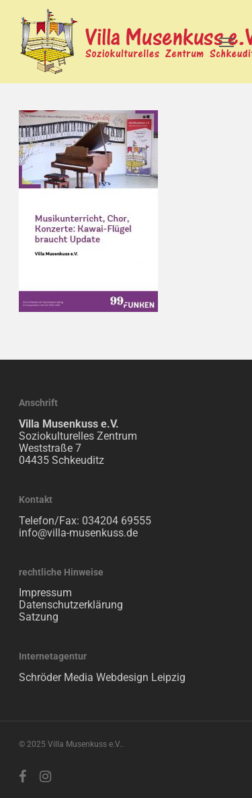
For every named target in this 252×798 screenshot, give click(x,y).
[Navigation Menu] (226, 41)
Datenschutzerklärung (71, 604)
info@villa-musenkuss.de (78, 532)
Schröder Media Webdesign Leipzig (102, 677)
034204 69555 (116, 520)
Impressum (45, 592)
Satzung (38, 616)
